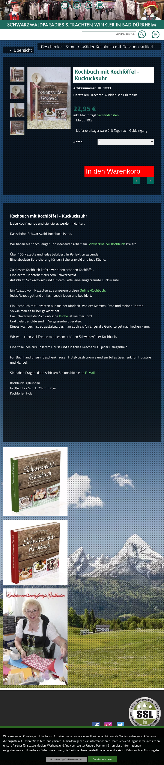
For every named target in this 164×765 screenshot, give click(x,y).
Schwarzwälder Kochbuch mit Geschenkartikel (109, 46)
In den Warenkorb (113, 171)
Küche (64, 316)
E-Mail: (90, 372)
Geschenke (51, 46)
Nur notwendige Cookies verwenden (66, 759)
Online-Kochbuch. (92, 290)
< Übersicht (21, 50)
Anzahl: (78, 141)
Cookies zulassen (102, 759)
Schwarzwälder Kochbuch (106, 243)
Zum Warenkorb (155, 32)
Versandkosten (108, 115)
